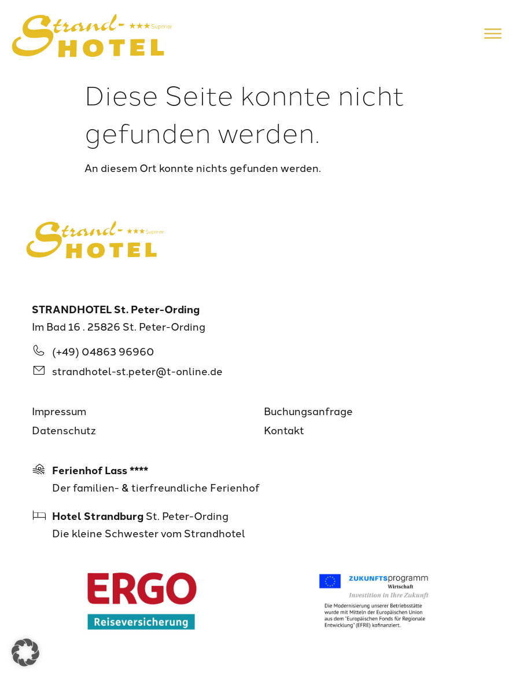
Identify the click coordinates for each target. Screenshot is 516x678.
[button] (25, 652)
